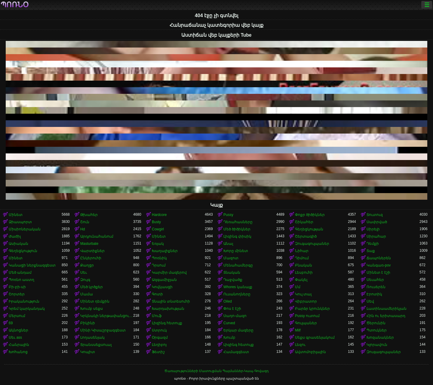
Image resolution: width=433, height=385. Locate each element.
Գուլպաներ (306, 323)
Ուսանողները (236, 294)
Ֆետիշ (158, 352)
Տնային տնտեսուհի (171, 301)
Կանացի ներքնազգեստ (32, 265)
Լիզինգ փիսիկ (237, 236)
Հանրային (19, 345)
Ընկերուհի (90, 258)
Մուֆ (157, 316)
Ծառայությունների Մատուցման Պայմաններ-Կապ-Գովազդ (216, 371)
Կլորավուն (377, 345)
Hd (82, 229)
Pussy (228, 215)
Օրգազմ (160, 337)
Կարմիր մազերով (169, 272)
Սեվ (370, 301)
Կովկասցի (162, 287)
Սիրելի (373, 229)
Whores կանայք (237, 287)
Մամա (86, 294)
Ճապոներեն (379, 258)
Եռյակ (158, 244)
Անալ (228, 244)
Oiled (227, 301)
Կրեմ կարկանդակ (27, 308)
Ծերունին (376, 323)
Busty (156, 222)
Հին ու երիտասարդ (386, 316)
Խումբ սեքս (91, 308)
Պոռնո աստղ (21, 280)
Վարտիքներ (92, 251)
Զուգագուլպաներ (312, 244)
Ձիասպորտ (20, 222)
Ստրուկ (159, 330)
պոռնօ (15, 5)
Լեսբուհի (304, 272)
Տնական (231, 272)
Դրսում (159, 265)
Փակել (301, 280)
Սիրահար (376, 236)
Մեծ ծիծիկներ (236, 229)
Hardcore (159, 215)
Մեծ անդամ (20, 272)
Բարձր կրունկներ (312, 308)
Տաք (371, 251)
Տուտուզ (375, 215)
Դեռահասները (238, 222)
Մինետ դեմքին (94, 301)
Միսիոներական (25, 229)
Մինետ (16, 215)
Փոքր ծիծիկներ (310, 215)
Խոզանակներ (380, 337)
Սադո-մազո (235, 316)
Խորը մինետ (235, 251)
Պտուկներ (377, 330)
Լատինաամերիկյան (387, 308)
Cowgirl (158, 229)
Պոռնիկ (159, 258)
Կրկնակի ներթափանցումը (106, 316)
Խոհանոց (18, 352)
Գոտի (157, 294)
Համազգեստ (236, 352)
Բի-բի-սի (17, 287)
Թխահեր (89, 215)
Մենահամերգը (238, 265)
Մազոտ (230, 258)
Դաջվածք (232, 280)
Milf (298, 330)
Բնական (303, 265)
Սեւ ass (15, 337)
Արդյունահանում (96, 236)
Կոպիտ (87, 352)
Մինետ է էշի (378, 272)
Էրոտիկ (374, 294)
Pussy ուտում (307, 316)
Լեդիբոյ (159, 345)
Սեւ (83, 272)
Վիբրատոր (306, 301)
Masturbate (89, 244)
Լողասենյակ (92, 337)
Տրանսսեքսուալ (96, 345)
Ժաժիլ (15, 236)
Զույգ (85, 280)
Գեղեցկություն (23, 251)
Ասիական (18, 244)
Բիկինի (87, 323)
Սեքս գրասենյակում (315, 337)
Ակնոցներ (18, 330)
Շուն (84, 222)
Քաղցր (87, 265)
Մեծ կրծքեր (91, 287)
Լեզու (300, 345)
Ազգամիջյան (164, 280)
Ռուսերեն (376, 287)
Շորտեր (17, 294)
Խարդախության (168, 308)
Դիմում (302, 258)
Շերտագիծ (306, 236)
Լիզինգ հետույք (167, 323)
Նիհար (302, 251)
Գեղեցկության (309, 229)
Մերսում (17, 316)
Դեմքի (373, 244)
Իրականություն (24, 301)
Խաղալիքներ (165, 251)
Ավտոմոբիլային (310, 352)
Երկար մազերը (238, 330)
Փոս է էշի (232, 308)
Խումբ (229, 337)
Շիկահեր (304, 222)
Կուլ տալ (303, 294)
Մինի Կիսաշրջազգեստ (103, 330)
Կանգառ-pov (379, 265)
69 (11, 323)
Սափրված (377, 222)
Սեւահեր (375, 280)
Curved (229, 323)
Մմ (297, 287)
